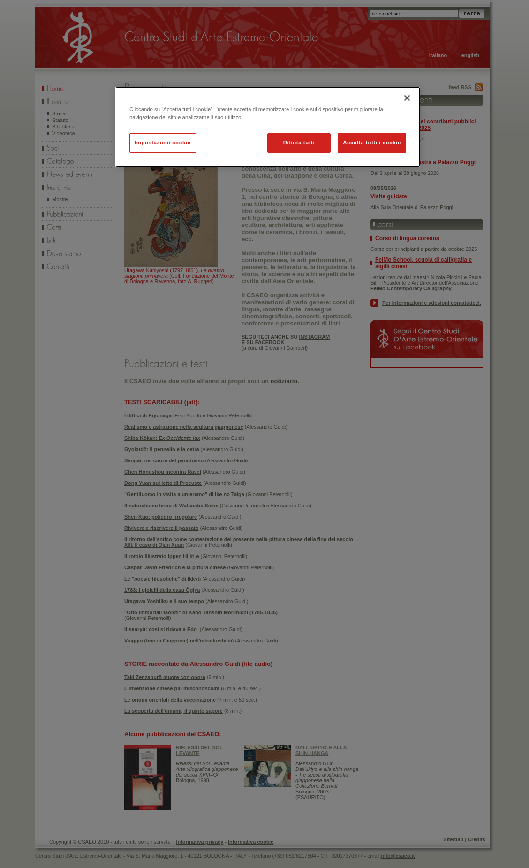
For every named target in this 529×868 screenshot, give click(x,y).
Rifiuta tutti (299, 142)
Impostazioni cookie (163, 142)
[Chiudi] (407, 98)
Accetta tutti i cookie (372, 142)
